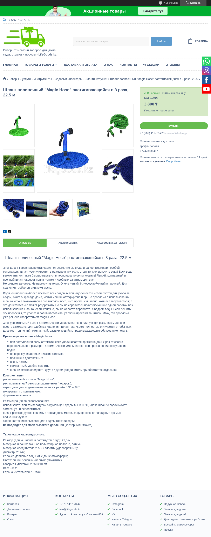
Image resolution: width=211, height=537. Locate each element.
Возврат (12, 514)
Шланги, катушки (95, 79)
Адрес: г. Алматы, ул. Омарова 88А (81, 514)
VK (113, 514)
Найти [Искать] (161, 41)
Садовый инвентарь (68, 79)
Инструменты (43, 79)
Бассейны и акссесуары (179, 524)
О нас (109, 64)
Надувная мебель (175, 504)
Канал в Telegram (122, 519)
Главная (10, 64)
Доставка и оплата (80, 64)
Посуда (168, 529)
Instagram (118, 504)
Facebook (117, 509)
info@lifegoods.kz (70, 509)
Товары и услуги (39, 64)
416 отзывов (171, 2)
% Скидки (151, 64)
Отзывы (173, 64)
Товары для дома (175, 509)
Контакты (128, 64)
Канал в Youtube (122, 524)
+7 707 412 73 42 (70, 504)
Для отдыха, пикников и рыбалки (184, 519)
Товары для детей (175, 514)
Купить (174, 126)
